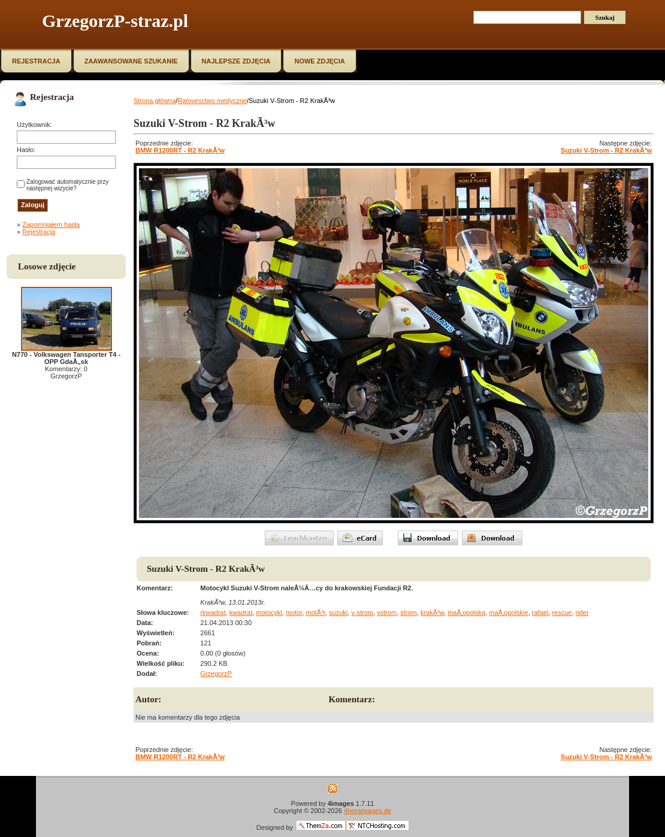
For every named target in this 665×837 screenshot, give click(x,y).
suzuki (338, 612)
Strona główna (155, 100)
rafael (540, 612)
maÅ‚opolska (466, 612)
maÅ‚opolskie (508, 612)
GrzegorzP (216, 673)
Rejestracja (38, 231)
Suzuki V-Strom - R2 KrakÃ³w (606, 150)
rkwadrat (212, 612)
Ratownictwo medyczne (212, 100)
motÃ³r (315, 612)
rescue (562, 612)
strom (408, 612)
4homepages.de (367, 810)
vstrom (387, 612)
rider (582, 612)
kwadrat (241, 612)
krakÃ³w (432, 612)
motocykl (269, 612)
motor (294, 612)
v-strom (362, 612)
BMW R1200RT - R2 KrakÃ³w (180, 150)
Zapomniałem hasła (51, 224)
